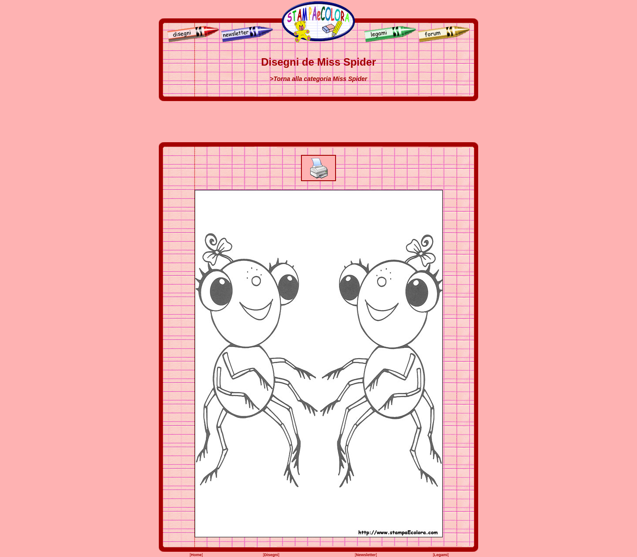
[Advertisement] (318, 121)
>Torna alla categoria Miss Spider (318, 78)
